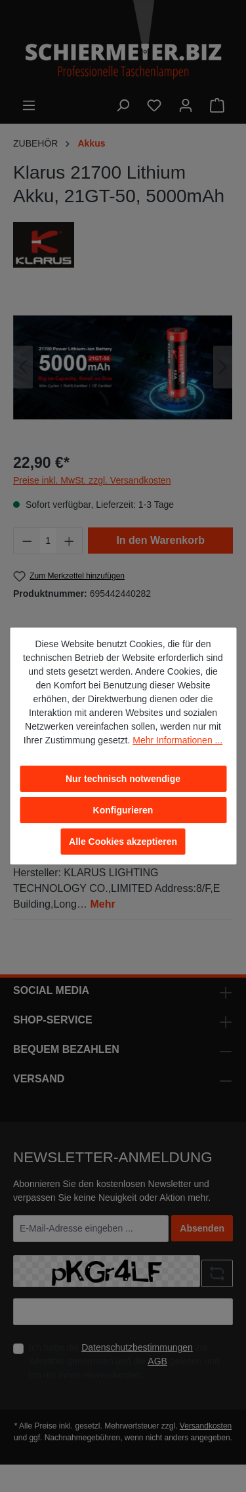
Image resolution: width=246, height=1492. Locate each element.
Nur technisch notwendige (123, 778)
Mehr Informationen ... (177, 740)
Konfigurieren (123, 810)
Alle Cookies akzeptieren (123, 841)
